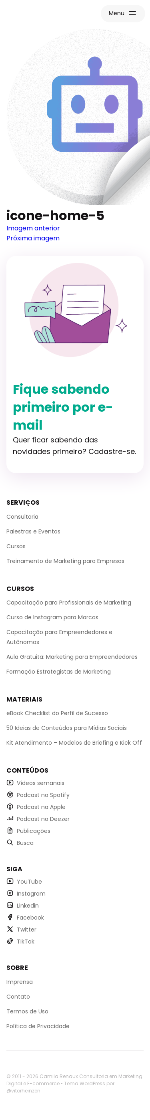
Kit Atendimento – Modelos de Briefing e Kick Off (74, 743)
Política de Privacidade (38, 1026)
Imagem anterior (33, 228)
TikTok (25, 942)
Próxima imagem (33, 238)
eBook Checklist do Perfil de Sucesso (57, 713)
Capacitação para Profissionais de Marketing (68, 603)
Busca (25, 843)
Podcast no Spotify (43, 795)
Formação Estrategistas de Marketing (58, 672)
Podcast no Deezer (43, 819)
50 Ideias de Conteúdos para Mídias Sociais (66, 728)
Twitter (26, 930)
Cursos (16, 546)
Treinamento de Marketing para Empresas (65, 561)
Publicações (33, 831)
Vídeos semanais (40, 783)
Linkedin (28, 906)
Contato (18, 997)
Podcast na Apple (41, 807)
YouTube (29, 882)
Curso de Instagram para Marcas (52, 617)
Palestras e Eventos (33, 531)
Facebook (30, 918)
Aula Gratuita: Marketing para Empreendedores (72, 657)
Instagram (31, 894)
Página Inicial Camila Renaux (38, 14)
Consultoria (22, 517)
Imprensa (19, 982)
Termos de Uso (27, 1011)
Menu (116, 13)
